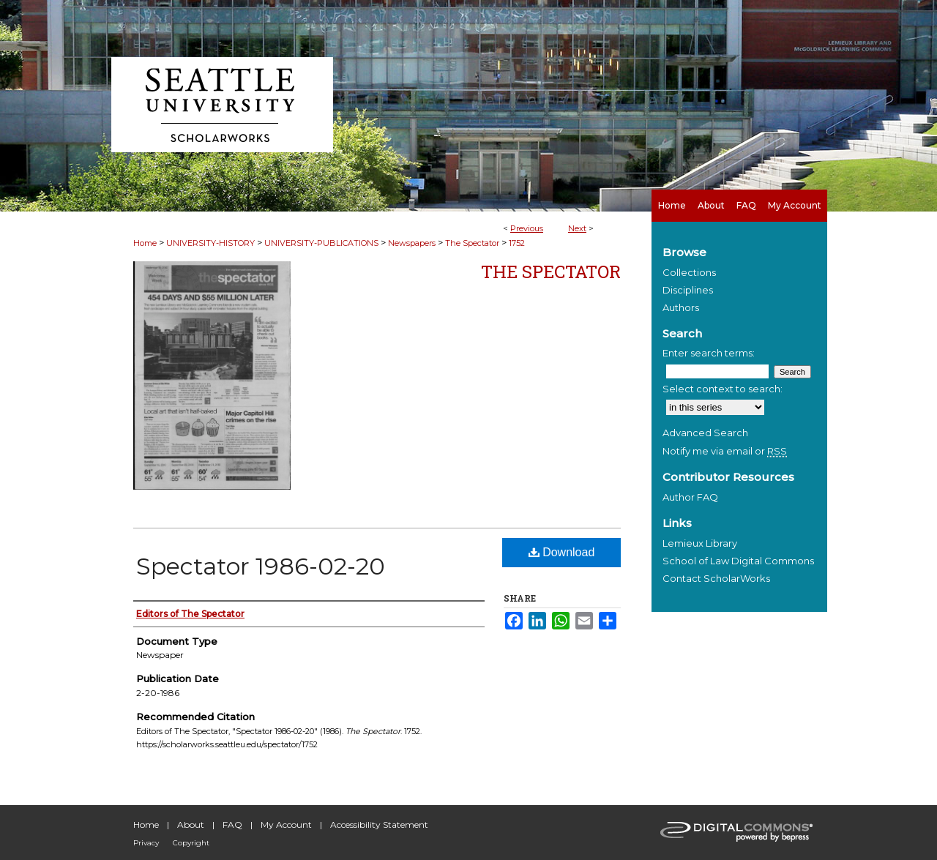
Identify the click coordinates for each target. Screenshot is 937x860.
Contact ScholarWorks (716, 578)
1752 (517, 243)
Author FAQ (690, 497)
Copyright (191, 843)
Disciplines (687, 290)
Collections (689, 272)
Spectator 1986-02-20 (260, 566)
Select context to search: (722, 389)
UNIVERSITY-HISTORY (210, 243)
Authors (680, 307)
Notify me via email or (724, 451)
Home (145, 243)
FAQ (232, 824)
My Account (286, 824)
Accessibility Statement (379, 824)
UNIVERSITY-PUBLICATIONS (321, 243)
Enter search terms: (708, 353)
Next (577, 228)
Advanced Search (705, 432)
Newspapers (412, 243)
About (190, 824)
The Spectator (472, 243)
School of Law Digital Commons (738, 561)
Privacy (146, 843)
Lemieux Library (699, 543)
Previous (526, 228)
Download (562, 552)
